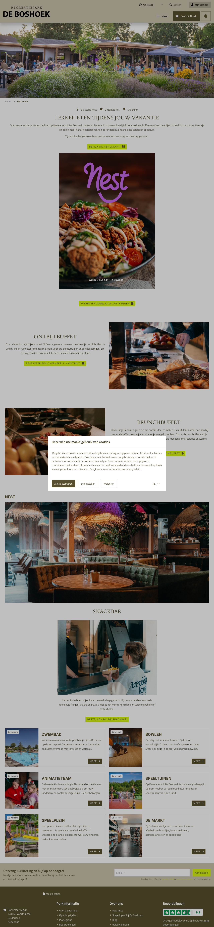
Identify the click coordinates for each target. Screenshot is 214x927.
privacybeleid (133, 469)
